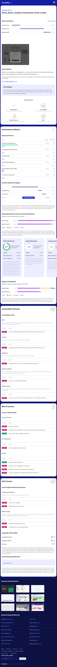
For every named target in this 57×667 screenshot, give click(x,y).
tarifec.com (32, 619)
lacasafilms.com (33, 640)
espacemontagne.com (7, 640)
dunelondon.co (7, 10)
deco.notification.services (8, 636)
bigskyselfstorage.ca (34, 629)
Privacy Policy (4, 653)
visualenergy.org (33, 626)
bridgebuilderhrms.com (35, 643)
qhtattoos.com (5, 626)
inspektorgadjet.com (34, 622)
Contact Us (15, 649)
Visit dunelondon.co (9, 82)
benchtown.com (5, 643)
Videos (3, 649)
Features (8, 649)
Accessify (7, 3)
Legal (21, 649)
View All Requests (28, 197)
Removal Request (19, 651)
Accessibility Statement (7, 651)
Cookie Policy (13, 653)
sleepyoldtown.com (34, 633)
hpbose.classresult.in (6, 629)
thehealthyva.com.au (6, 619)
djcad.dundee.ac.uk (6, 633)
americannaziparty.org (7, 622)
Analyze (23, 658)
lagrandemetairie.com (35, 636)
